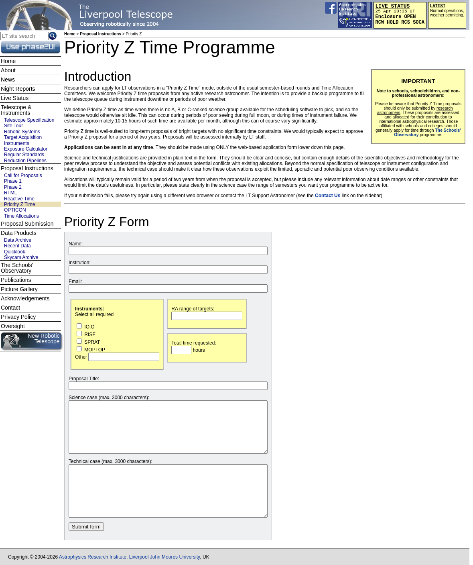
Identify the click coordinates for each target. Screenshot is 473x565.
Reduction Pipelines (25, 160)
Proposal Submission (27, 223)
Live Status (14, 98)
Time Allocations (21, 216)
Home (69, 34)
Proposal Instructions (100, 34)
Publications (16, 280)
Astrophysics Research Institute (92, 557)
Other (117, 357)
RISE (86, 334)
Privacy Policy (18, 317)
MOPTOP (91, 350)
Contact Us (327, 195)
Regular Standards (24, 154)
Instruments (16, 143)
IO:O (86, 327)
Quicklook (14, 252)
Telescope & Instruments (16, 110)
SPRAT (88, 342)
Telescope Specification (29, 120)
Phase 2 (13, 187)
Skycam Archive (21, 257)
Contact (10, 307)
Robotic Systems (22, 132)
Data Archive (17, 240)
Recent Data (17, 246)
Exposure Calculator (25, 149)
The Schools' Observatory (17, 268)
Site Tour (13, 126)
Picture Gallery (19, 289)
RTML (10, 193)
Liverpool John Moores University (164, 557)
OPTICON (15, 210)
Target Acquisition (23, 137)
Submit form (86, 527)
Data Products (19, 233)
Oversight (13, 326)
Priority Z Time (19, 204)
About (8, 70)
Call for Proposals (23, 175)
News (8, 79)
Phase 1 (13, 181)
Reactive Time (19, 199)
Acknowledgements (25, 298)
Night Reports (18, 89)
